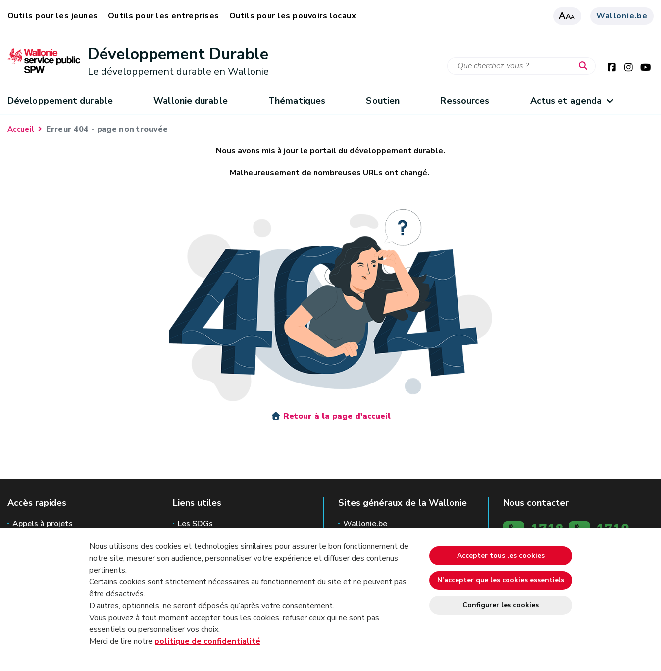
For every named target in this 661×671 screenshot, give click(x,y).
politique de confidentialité (207, 641)
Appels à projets (42, 523)
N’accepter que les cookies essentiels (500, 580)
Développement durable (60, 101)
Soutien (383, 101)
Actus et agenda (571, 101)
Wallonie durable (190, 101)
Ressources (464, 101)
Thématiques (296, 101)
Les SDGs (195, 523)
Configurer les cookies (500, 605)
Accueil (20, 129)
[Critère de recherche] (521, 66)
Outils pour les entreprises (163, 15)
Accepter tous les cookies (501, 555)
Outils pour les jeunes (52, 15)
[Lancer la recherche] (585, 66)
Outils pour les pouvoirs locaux (292, 15)
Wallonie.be (622, 15)
